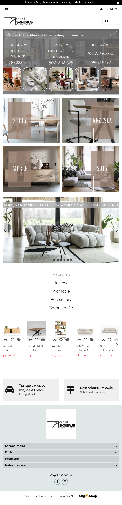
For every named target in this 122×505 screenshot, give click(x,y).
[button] (113, 9)
